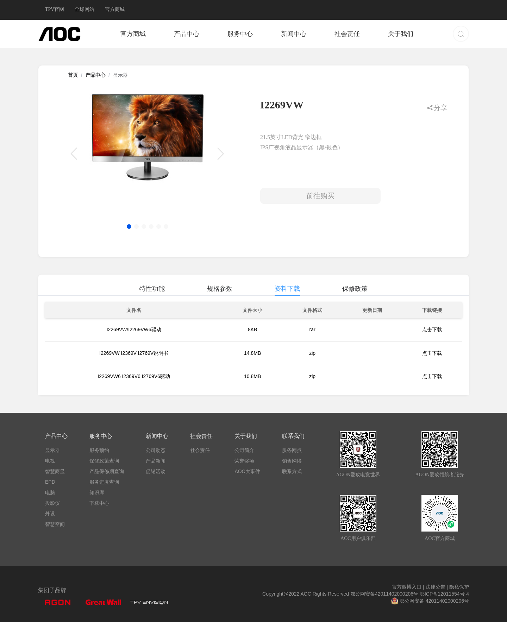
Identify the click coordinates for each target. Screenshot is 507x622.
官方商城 (133, 33)
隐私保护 (458, 587)
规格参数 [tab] (219, 288)
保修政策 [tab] (355, 288)
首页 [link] (73, 75)
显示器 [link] (120, 75)
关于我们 (400, 33)
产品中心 (186, 33)
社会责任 (347, 33)
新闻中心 (293, 33)
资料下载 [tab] (287, 288)
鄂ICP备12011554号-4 (444, 594)
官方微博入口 (408, 587)
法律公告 (436, 587)
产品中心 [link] (95, 75)
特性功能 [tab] (152, 288)
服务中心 (240, 33)
